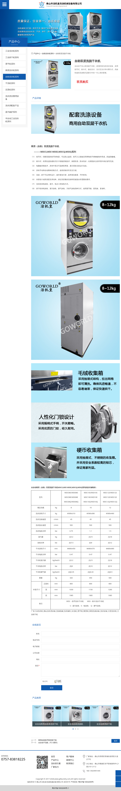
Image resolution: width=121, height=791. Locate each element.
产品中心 (37, 53)
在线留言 (36, 624)
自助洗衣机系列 (12, 76)
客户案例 (70, 756)
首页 (53, 756)
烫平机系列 (10, 63)
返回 (115, 741)
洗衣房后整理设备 (12, 97)
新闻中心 (70, 760)
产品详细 (36, 98)
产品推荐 (36, 697)
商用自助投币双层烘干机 (47, 740)
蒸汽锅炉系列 (11, 112)
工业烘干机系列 (12, 57)
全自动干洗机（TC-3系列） (48, 742)
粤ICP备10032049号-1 (60, 788)
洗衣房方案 (56, 763)
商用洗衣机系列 (12, 70)
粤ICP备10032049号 (86, 782)
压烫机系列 (10, 89)
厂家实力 (55, 767)
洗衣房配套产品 (12, 105)
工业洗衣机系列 (12, 51)
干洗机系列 (10, 83)
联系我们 (70, 763)
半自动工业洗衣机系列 (12, 120)
